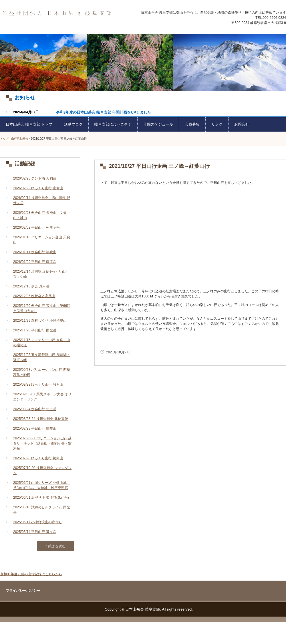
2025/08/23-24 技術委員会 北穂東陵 (40, 419)
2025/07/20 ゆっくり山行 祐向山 (38, 458)
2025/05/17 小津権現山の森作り (37, 522)
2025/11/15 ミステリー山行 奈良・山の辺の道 (41, 342)
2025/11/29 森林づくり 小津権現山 (40, 321)
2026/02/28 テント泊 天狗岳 (34, 178)
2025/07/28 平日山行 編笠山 (34, 428)
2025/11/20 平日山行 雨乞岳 (34, 330)
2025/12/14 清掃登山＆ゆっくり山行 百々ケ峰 (41, 274)
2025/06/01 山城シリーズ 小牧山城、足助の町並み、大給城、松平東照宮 (41, 485)
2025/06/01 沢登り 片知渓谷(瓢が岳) (41, 498)
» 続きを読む (55, 546)
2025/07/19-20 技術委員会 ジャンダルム (42, 470)
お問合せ (241, 124)
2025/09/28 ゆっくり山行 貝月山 (38, 385)
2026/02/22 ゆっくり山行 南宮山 (38, 188)
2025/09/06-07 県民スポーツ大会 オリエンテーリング (42, 396)
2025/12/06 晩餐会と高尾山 (34, 296)
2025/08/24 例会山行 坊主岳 (34, 409)
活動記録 (25, 164)
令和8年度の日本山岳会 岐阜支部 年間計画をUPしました (103, 112)
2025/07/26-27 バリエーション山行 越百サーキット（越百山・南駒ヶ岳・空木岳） (42, 443)
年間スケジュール (158, 124)
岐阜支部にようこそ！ (113, 124)
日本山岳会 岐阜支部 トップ (29, 124)
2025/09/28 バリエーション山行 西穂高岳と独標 (41, 372)
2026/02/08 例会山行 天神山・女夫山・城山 (40, 215)
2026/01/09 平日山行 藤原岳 (34, 262)
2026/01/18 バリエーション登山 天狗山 (41, 239)
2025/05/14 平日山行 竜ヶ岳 (34, 532)
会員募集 (192, 124)
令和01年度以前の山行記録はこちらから (31, 574)
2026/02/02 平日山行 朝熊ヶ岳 (36, 228)
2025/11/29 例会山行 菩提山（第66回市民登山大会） (41, 308)
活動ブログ (73, 124)
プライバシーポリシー (23, 591)
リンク (217, 124)
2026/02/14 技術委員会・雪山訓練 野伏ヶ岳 (41, 200)
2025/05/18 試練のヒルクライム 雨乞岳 (41, 509)
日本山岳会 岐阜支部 (56, 13)
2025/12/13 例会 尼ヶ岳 (31, 286)
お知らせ (25, 97)
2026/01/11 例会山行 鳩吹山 (34, 252)
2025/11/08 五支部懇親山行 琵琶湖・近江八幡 (41, 357)
